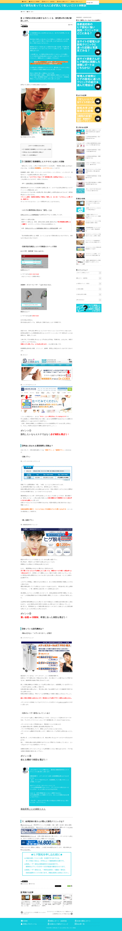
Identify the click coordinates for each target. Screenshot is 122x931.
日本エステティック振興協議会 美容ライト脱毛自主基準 (41, 228)
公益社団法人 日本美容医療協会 (35, 183)
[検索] (91, 3)
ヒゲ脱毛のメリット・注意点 (82, 283)
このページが (62, 702)
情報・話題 (25, 26)
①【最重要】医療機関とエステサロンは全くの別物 (37, 149)
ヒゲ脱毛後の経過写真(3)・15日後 (93, 176)
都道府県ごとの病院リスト (33, 809)
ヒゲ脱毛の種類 (79, 289)
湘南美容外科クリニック (29, 836)
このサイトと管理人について (82, 272)
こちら (71, 827)
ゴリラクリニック (27, 825)
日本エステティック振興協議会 (30, 214)
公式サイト (24, 270)
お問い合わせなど (80, 299)
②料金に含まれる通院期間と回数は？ (33, 152)
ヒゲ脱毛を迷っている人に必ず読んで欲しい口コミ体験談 (53, 5)
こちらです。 (27, 849)
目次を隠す (41, 145)
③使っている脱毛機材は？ (30, 155)
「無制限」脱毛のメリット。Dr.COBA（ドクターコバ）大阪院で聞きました (93, 216)
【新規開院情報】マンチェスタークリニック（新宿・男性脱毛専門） (93, 229)
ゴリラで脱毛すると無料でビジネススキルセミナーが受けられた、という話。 (93, 203)
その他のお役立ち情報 (81, 294)
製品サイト (24, 311)
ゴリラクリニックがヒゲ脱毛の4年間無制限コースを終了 (57, 903)
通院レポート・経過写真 (81, 278)
